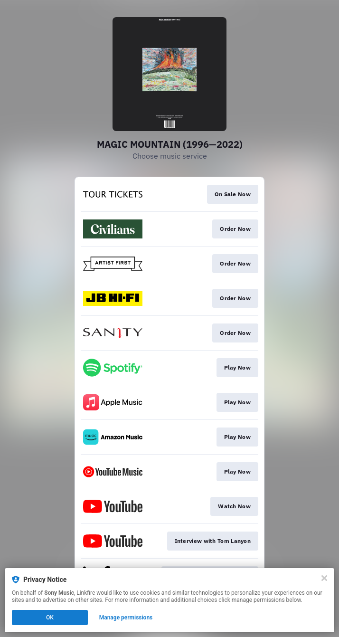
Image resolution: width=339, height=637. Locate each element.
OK (50, 617)
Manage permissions (126, 617)
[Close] (324, 578)
